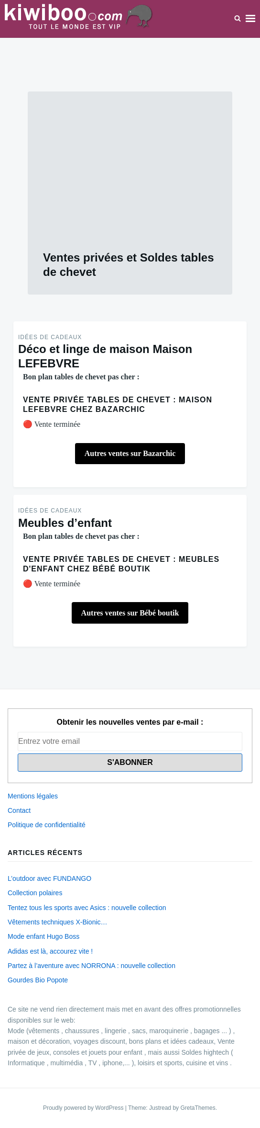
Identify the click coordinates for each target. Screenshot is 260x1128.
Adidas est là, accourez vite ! (50, 951)
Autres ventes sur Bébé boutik (130, 613)
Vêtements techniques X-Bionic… (58, 922)
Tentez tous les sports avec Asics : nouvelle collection (87, 908)
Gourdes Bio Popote (38, 980)
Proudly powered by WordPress (84, 1108)
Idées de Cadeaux (50, 337)
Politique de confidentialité (47, 825)
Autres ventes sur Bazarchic (130, 453)
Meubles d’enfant (65, 522)
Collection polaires (35, 893)
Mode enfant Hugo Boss (43, 936)
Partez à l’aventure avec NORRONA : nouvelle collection (91, 965)
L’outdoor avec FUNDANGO (49, 878)
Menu (250, 18)
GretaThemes (197, 1108)
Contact (19, 810)
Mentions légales (33, 796)
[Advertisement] (130, 179)
